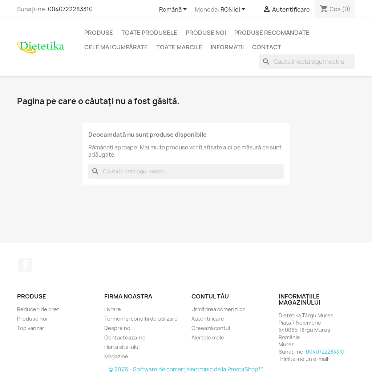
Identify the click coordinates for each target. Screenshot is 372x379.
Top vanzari (31, 328)
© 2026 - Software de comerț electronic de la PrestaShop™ (186, 369)
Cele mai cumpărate (116, 47)
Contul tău (210, 296)
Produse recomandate (272, 33)
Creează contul (210, 328)
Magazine (116, 356)
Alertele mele (207, 337)
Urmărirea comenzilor (218, 309)
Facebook (25, 265)
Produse (98, 33)
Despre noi (118, 328)
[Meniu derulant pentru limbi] (174, 9)
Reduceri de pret (38, 309)
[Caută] (307, 61)
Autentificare (207, 318)
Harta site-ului (122, 346)
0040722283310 (70, 9)
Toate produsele (149, 33)
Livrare (112, 309)
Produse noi (206, 33)
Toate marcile (179, 47)
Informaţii (227, 47)
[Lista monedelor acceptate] (234, 9)
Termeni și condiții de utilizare (141, 318)
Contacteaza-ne (125, 337)
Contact (266, 47)
